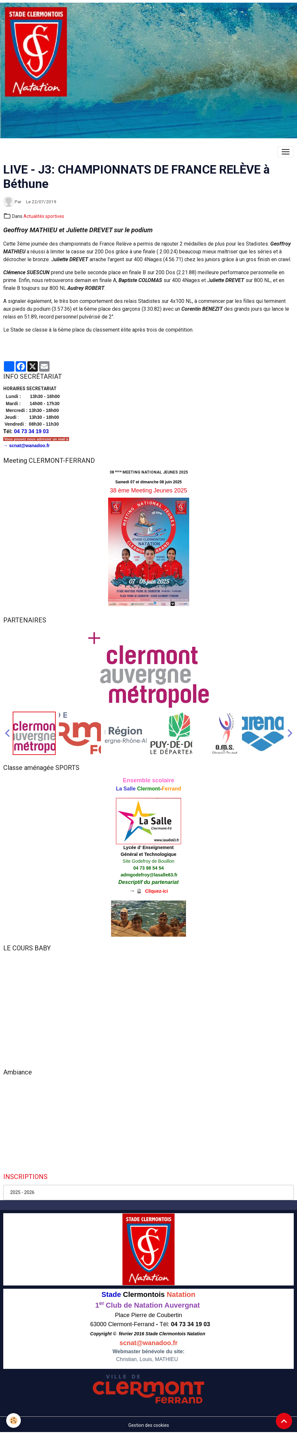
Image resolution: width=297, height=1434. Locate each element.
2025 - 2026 (22, 1192)
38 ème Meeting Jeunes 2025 (148, 490)
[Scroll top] (284, 1421)
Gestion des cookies (148, 1425)
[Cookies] (14, 1420)
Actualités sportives (43, 216)
